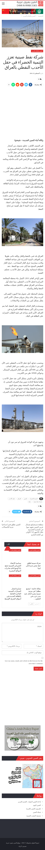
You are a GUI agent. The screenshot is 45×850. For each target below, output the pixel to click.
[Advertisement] (22, 111)
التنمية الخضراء (34, 498)
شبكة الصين (37, 812)
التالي (31, 604)
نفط (30, 501)
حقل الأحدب (12, 498)
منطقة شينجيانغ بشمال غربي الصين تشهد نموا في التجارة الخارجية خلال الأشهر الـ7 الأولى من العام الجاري (34, 530)
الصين (25, 498)
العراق (19, 498)
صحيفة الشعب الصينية (33, 816)
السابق (37, 604)
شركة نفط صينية (38, 501)
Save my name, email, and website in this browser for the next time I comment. (24, 662)
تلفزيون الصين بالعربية (33, 809)
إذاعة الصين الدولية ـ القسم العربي (29, 802)
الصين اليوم (37, 805)
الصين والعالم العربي (37, 51)
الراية (20, 846)
